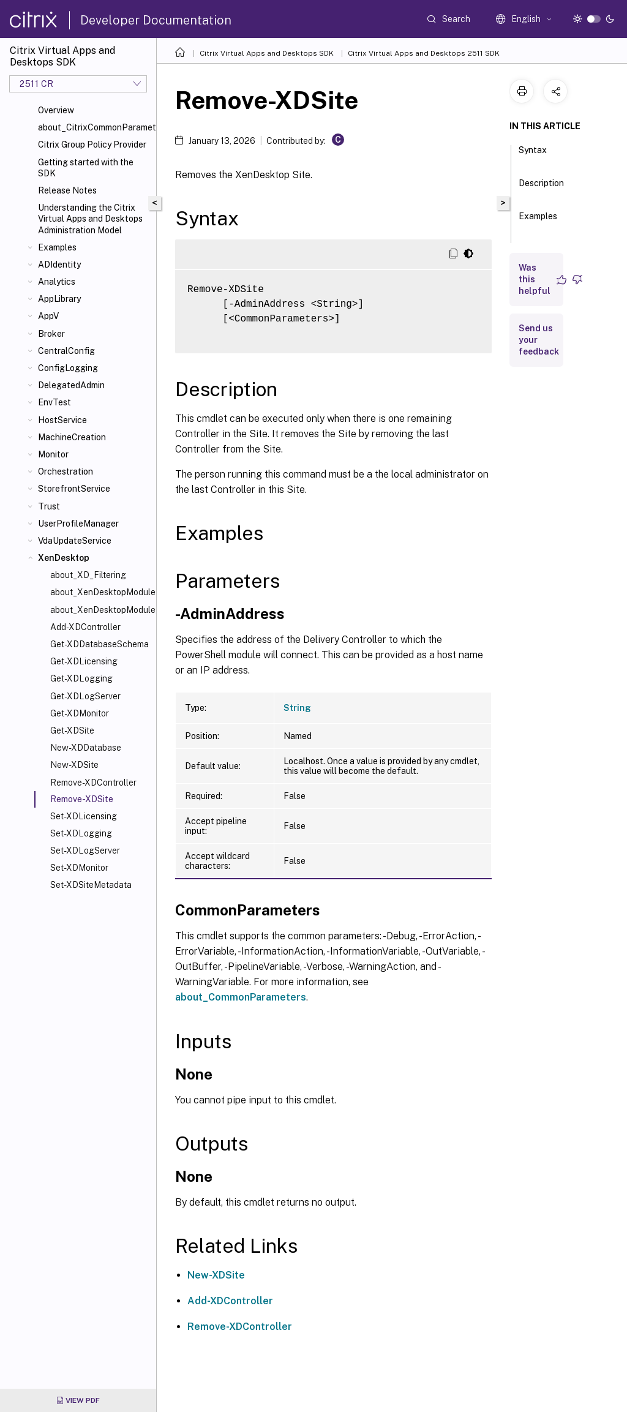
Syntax (533, 155)
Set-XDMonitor (79, 868)
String (297, 708)
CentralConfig (66, 351)
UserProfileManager (78, 523)
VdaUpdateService (74, 541)
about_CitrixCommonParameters (94, 127)
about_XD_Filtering (88, 575)
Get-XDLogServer (85, 696)
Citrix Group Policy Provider (92, 144)
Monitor (53, 454)
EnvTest (54, 402)
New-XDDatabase (85, 748)
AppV (48, 316)
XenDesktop (63, 558)
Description (541, 188)
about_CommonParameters (240, 997)
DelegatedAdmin (71, 385)
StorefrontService (74, 489)
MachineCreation (72, 437)
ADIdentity (59, 264)
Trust (49, 506)
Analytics (56, 282)
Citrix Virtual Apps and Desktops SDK (267, 53)
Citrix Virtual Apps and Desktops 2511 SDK (424, 53)
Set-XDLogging (81, 833)
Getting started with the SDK (85, 167)
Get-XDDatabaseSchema (99, 644)
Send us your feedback (539, 339)
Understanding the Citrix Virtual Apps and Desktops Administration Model (90, 219)
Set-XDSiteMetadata (91, 885)
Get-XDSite (72, 730)
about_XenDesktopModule (100, 592)
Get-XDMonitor (79, 713)
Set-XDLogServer (85, 850)
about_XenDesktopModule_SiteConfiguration (100, 610)
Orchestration (65, 471)
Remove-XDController (93, 782)
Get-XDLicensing (84, 661)
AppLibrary (59, 299)
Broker (51, 334)
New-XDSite (74, 765)
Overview (56, 110)
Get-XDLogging (81, 678)
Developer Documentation (155, 20)
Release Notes (67, 190)
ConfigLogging (68, 368)
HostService (62, 420)
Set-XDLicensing (83, 816)
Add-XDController (85, 627)
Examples (57, 247)
